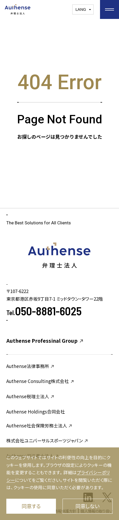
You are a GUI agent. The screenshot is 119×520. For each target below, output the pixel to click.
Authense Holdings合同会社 (35, 411)
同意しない (87, 506)
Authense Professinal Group (45, 340)
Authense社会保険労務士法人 (39, 425)
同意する (31, 506)
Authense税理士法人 (30, 396)
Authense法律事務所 (30, 366)
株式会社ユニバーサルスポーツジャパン (47, 440)
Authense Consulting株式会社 (40, 381)
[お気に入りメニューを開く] (109, 9)
